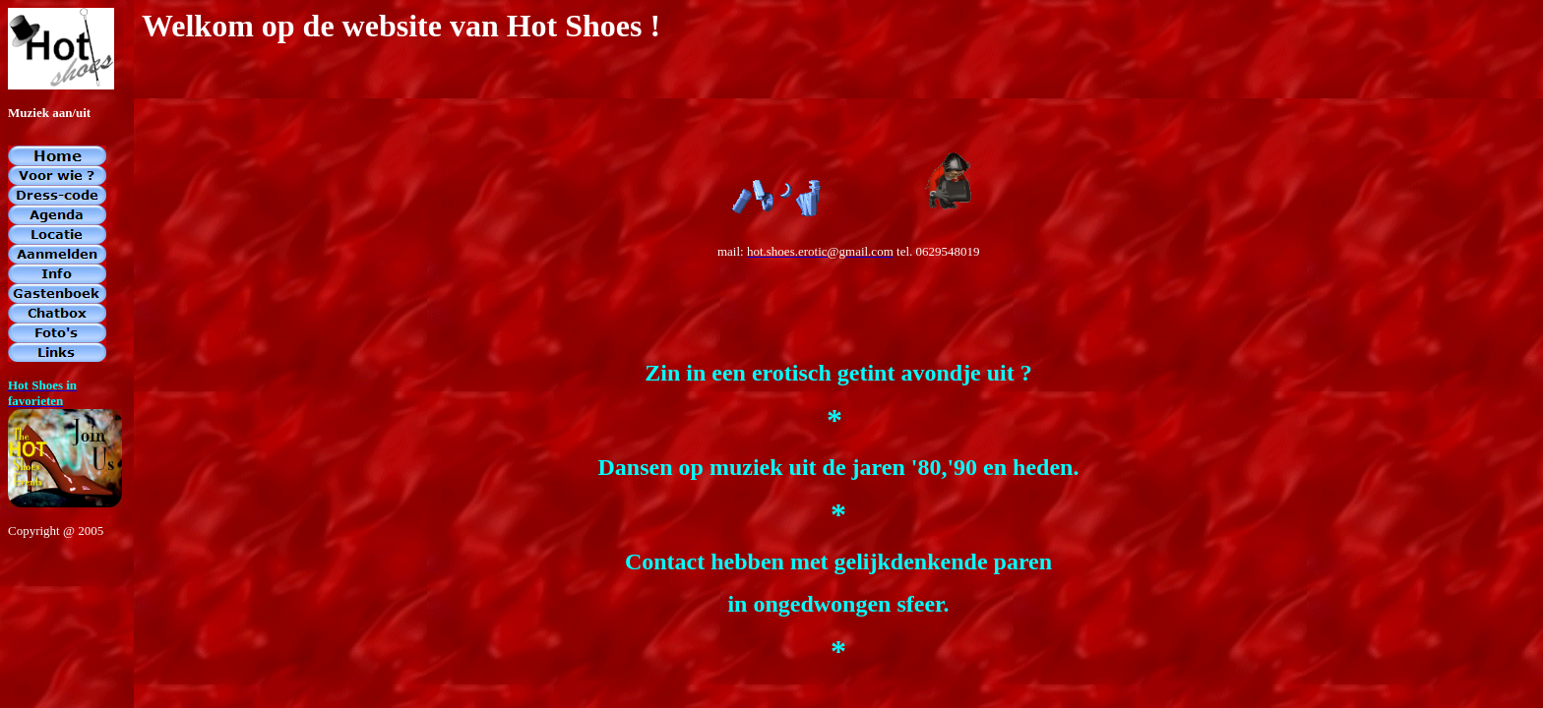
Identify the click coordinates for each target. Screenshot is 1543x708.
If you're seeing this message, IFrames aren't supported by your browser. (771, 354)
